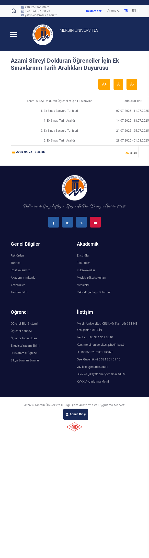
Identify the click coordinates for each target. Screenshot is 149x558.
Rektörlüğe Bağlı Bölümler (94, 293)
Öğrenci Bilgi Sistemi (24, 324)
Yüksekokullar (86, 270)
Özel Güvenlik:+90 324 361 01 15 (98, 360)
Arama (114, 11)
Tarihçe (15, 263)
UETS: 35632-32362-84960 (95, 352)
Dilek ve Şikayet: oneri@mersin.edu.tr (101, 374)
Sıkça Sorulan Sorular (25, 361)
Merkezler (83, 285)
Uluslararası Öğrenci (24, 353)
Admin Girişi (78, 414)
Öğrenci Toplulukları (24, 339)
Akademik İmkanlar (23, 278)
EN (134, 10)
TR (126, 10)
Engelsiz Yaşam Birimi (25, 346)
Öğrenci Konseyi (21, 331)
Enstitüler (83, 256)
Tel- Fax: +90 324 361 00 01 (95, 338)
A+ (104, 85)
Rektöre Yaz (94, 11)
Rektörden (17, 256)
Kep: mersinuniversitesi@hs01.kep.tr (101, 345)
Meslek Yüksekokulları (91, 278)
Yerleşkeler (18, 285)
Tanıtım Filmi (19, 293)
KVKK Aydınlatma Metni (93, 382)
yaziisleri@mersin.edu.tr (41, 15)
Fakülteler (83, 263)
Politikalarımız (20, 270)
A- (132, 85)
